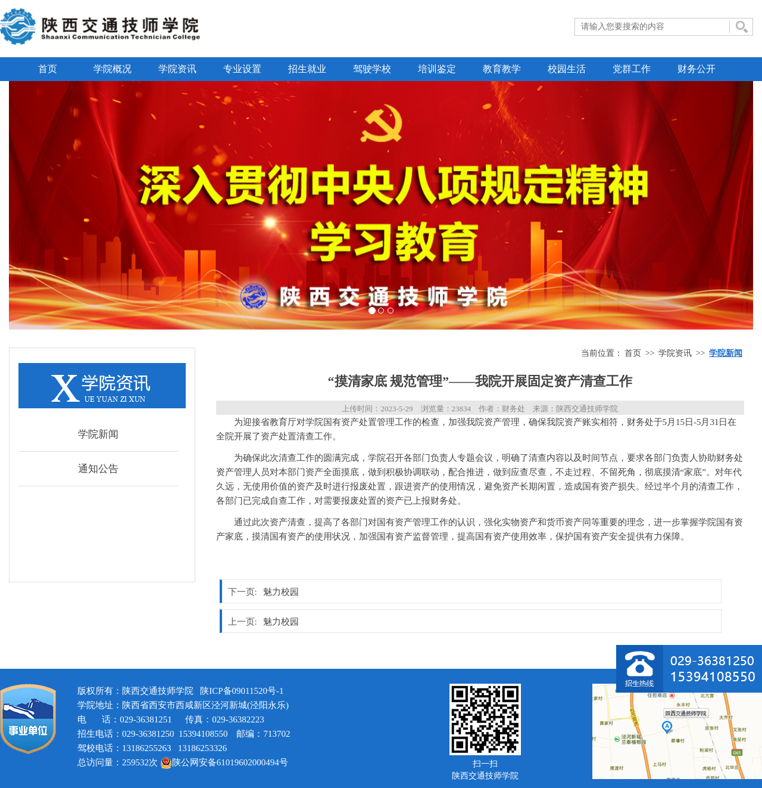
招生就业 (307, 69)
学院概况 (112, 69)
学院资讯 (177, 69)
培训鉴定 (437, 69)
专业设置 (242, 69)
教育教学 (502, 69)
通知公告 (98, 468)
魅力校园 (281, 592)
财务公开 (696, 69)
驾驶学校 (372, 69)
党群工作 (632, 69)
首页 (47, 69)
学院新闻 (98, 434)
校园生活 (567, 69)
